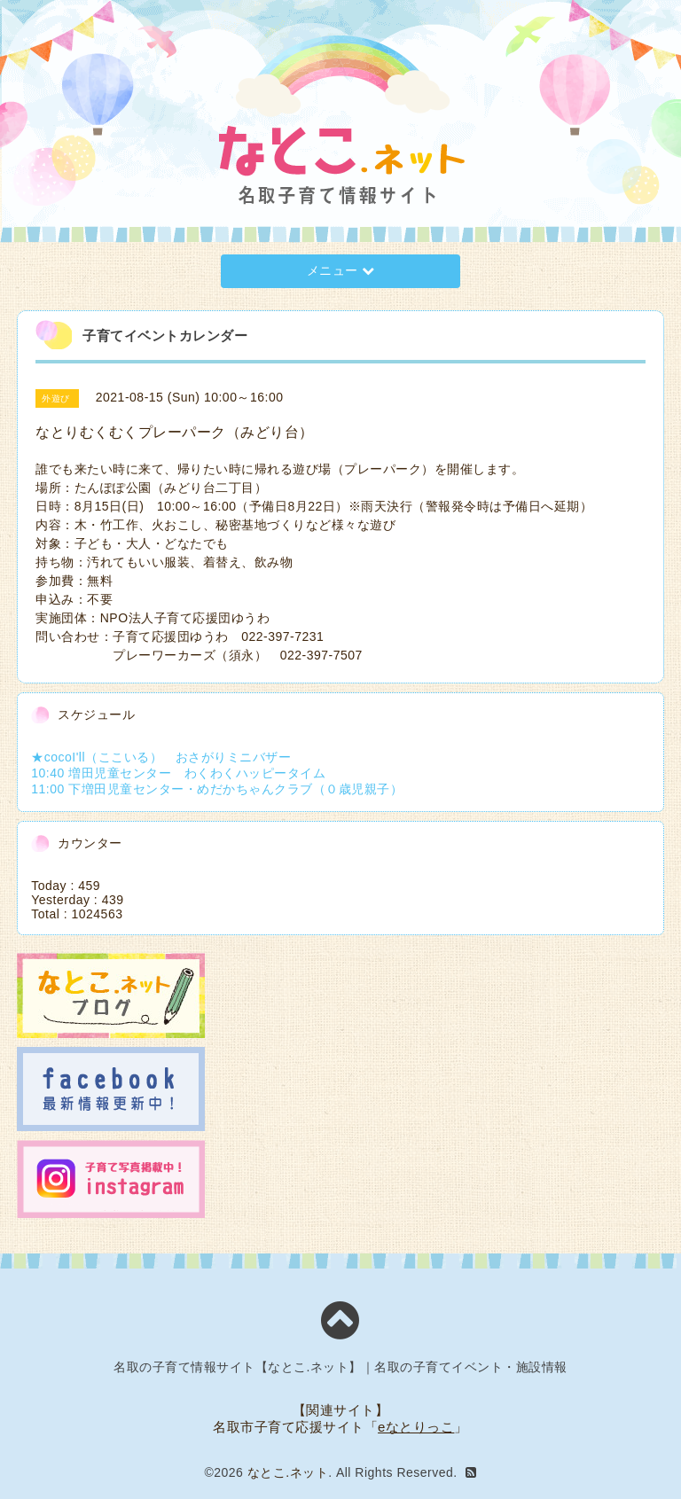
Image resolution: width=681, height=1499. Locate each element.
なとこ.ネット (287, 1472)
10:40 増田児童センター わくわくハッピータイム (178, 773)
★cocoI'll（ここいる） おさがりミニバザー (161, 757)
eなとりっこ (416, 1426)
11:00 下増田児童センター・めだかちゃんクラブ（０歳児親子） (217, 789)
